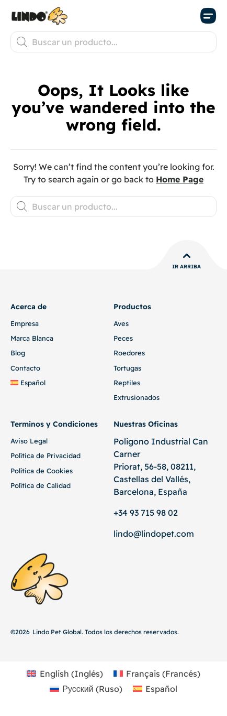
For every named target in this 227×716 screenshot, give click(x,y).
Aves (121, 323)
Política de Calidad (40, 485)
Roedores (129, 353)
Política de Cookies (41, 471)
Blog (17, 353)
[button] (209, 16)
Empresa (24, 323)
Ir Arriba (186, 266)
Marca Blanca (31, 338)
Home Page (179, 179)
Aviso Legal (29, 441)
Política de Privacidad (45, 455)
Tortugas (127, 368)
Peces (123, 338)
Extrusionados (137, 397)
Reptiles (127, 382)
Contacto (25, 368)
